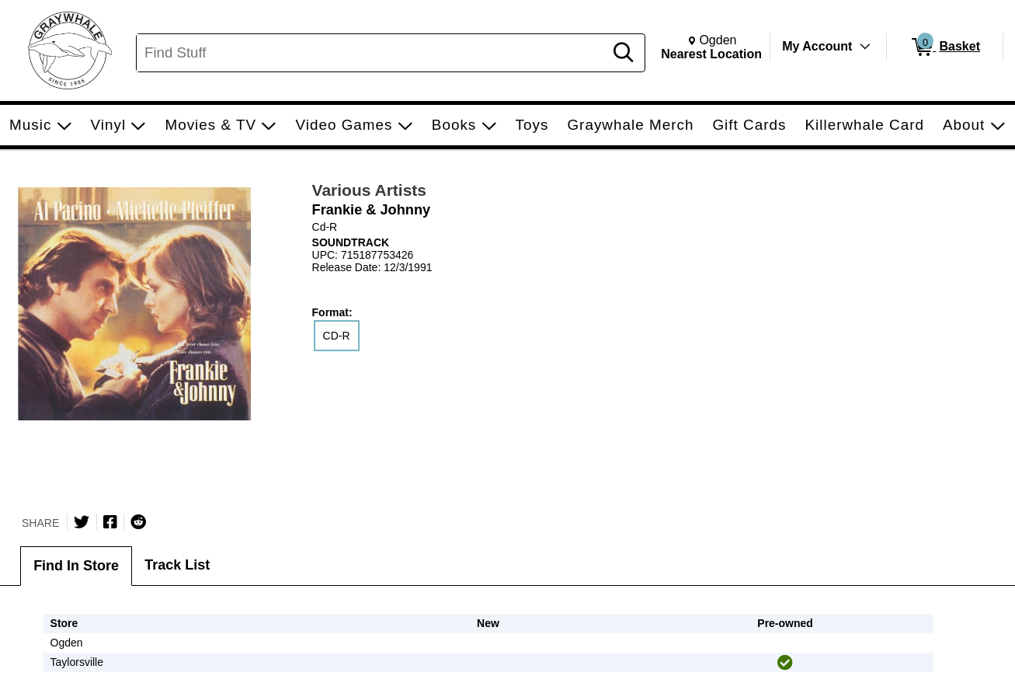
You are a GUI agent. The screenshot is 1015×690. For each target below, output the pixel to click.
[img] (785, 663)
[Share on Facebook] (110, 522)
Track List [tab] (177, 565)
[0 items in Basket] (945, 47)
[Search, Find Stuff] (372, 52)
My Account (817, 46)
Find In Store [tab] (76, 565)
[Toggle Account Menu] (865, 46)
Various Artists (369, 190)
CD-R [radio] (336, 335)
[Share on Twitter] (81, 522)
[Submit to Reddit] (138, 522)
